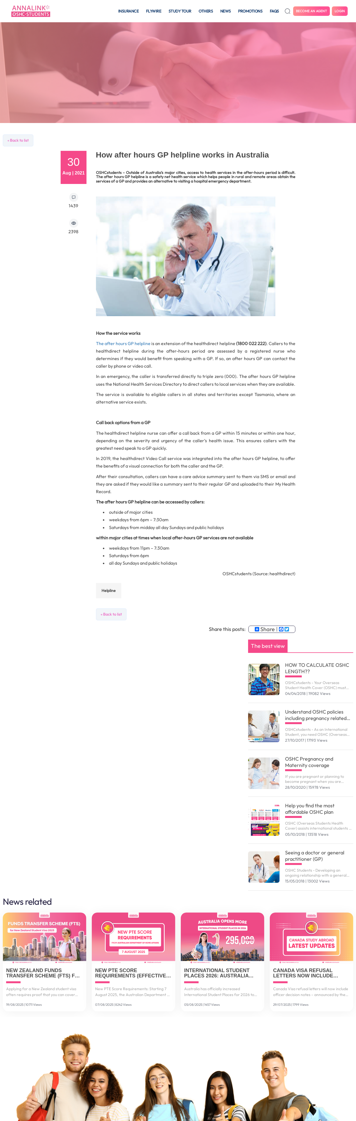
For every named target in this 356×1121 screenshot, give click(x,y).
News (225, 11)
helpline (109, 590)
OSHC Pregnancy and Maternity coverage (309, 762)
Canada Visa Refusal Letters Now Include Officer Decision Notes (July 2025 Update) (306, 973)
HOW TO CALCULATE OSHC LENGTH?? (317, 668)
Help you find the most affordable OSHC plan (310, 808)
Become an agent (311, 11)
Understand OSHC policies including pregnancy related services (316, 715)
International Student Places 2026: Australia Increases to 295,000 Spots (221, 973)
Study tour (180, 11)
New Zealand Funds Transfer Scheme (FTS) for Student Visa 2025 (44, 973)
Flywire (153, 11)
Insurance (128, 11)
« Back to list (18, 140)
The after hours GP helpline (123, 343)
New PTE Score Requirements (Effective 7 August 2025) (132, 973)
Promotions (250, 11)
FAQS (274, 11)
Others (206, 11)
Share (265, 629)
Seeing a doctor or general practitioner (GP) (314, 855)
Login (340, 11)
